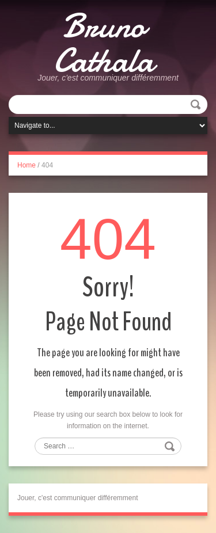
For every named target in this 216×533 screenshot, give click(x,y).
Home (26, 165)
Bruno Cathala (104, 43)
